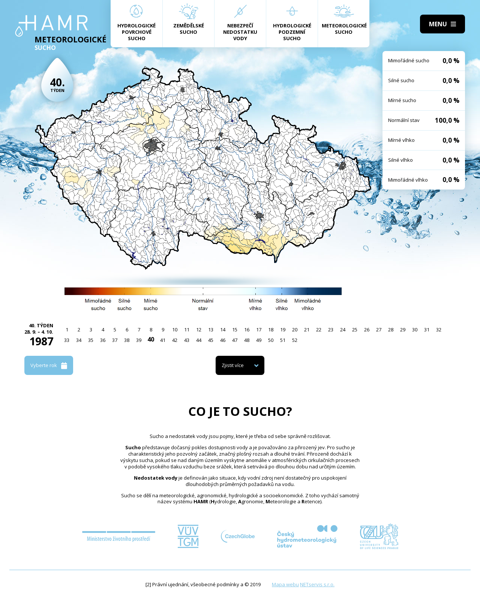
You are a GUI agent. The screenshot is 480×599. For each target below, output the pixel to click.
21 (306, 329)
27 (378, 329)
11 (186, 329)
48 (246, 340)
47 (234, 340)
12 (198, 329)
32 (438, 329)
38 (126, 340)
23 (330, 329)
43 (186, 340)
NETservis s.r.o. (317, 584)
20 (294, 329)
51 (282, 340)
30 (414, 329)
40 (150, 339)
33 (66, 340)
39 (138, 340)
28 (390, 329)
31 (426, 329)
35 (90, 340)
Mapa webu (285, 584)
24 (342, 329)
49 (258, 340)
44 (198, 340)
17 (258, 329)
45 (210, 340)
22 (318, 329)
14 (222, 329)
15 (234, 329)
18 (270, 329)
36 (102, 340)
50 (270, 340)
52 (294, 340)
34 (78, 340)
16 (246, 329)
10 (174, 329)
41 (162, 340)
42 (174, 340)
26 (366, 329)
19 (282, 329)
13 (210, 329)
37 (114, 340)
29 (402, 329)
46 (222, 340)
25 (354, 329)
